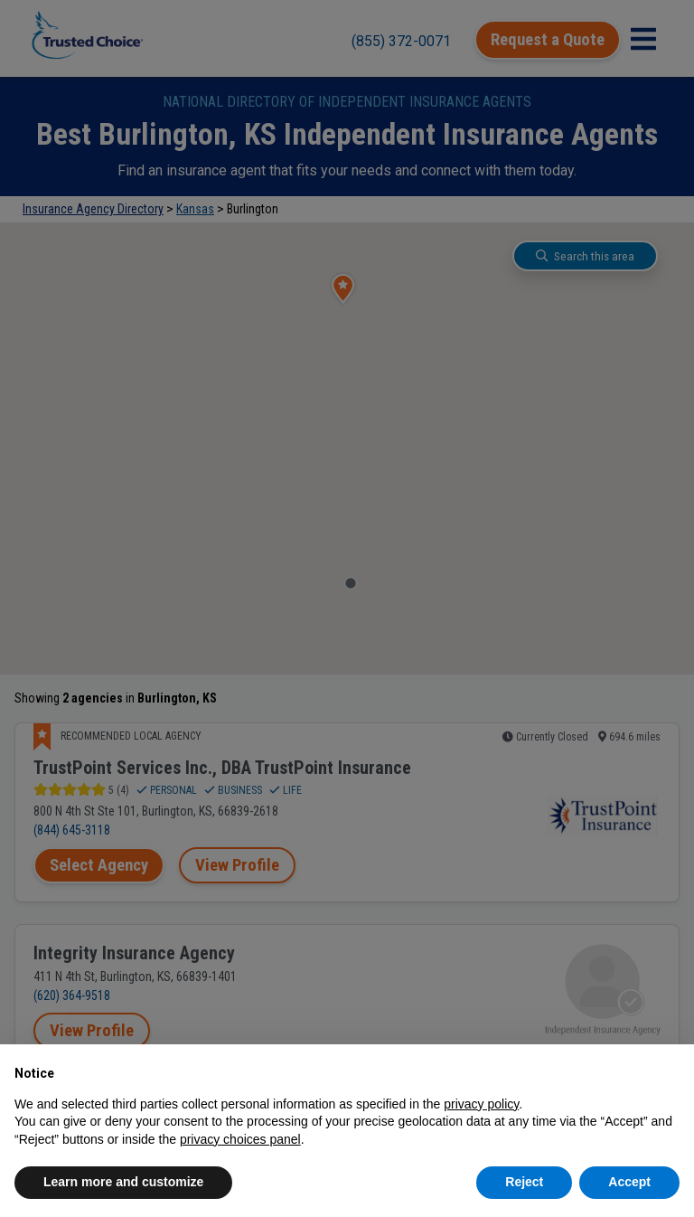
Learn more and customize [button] (123, 1182)
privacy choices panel (240, 1139)
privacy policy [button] (481, 1104)
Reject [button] (524, 1182)
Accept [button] (629, 1182)
